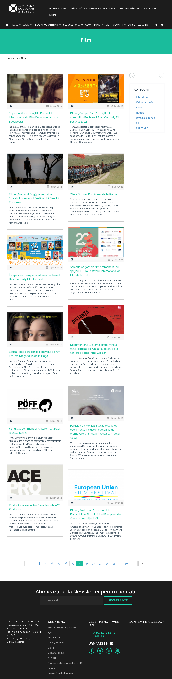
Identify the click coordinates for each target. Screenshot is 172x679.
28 (65, 563)
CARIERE (52, 15)
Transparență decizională (132, 8)
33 (100, 563)
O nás (72, 8)
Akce (26, 25)
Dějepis (51, 648)
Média (82, 8)
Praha (14, 25)
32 (93, 563)
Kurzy (64, 8)
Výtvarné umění (145, 102)
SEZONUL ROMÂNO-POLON (77, 25)
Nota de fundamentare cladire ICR (65, 663)
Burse (131, 25)
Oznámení (143, 25)
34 (107, 563)
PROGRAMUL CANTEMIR (46, 25)
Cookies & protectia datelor (61, 673)
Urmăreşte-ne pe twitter (104, 634)
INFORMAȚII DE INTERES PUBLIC (102, 8)
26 (52, 563)
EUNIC (97, 25)
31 (86, 563)
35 (114, 563)
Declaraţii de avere (57, 653)
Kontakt (153, 8)
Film (138, 123)
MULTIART (142, 128)
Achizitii (52, 658)
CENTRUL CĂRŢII (114, 25)
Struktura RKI (54, 637)
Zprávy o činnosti (56, 642)
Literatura (142, 97)
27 (59, 563)
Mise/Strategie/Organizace (62, 627)
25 (45, 563)
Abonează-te (118, 600)
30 (79, 563)
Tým (50, 632)
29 (73, 563)
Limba (53, 8)
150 (126, 563)
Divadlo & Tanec (145, 118)
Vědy (139, 107)
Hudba (140, 112)
